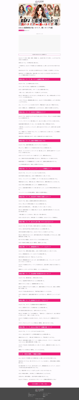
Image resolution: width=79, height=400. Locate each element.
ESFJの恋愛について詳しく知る (39, 384)
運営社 (44, 396)
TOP (29, 393)
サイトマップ (30, 396)
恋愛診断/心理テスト (32, 394)
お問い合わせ (45, 394)
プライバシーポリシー (47, 393)
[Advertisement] (39, 43)
